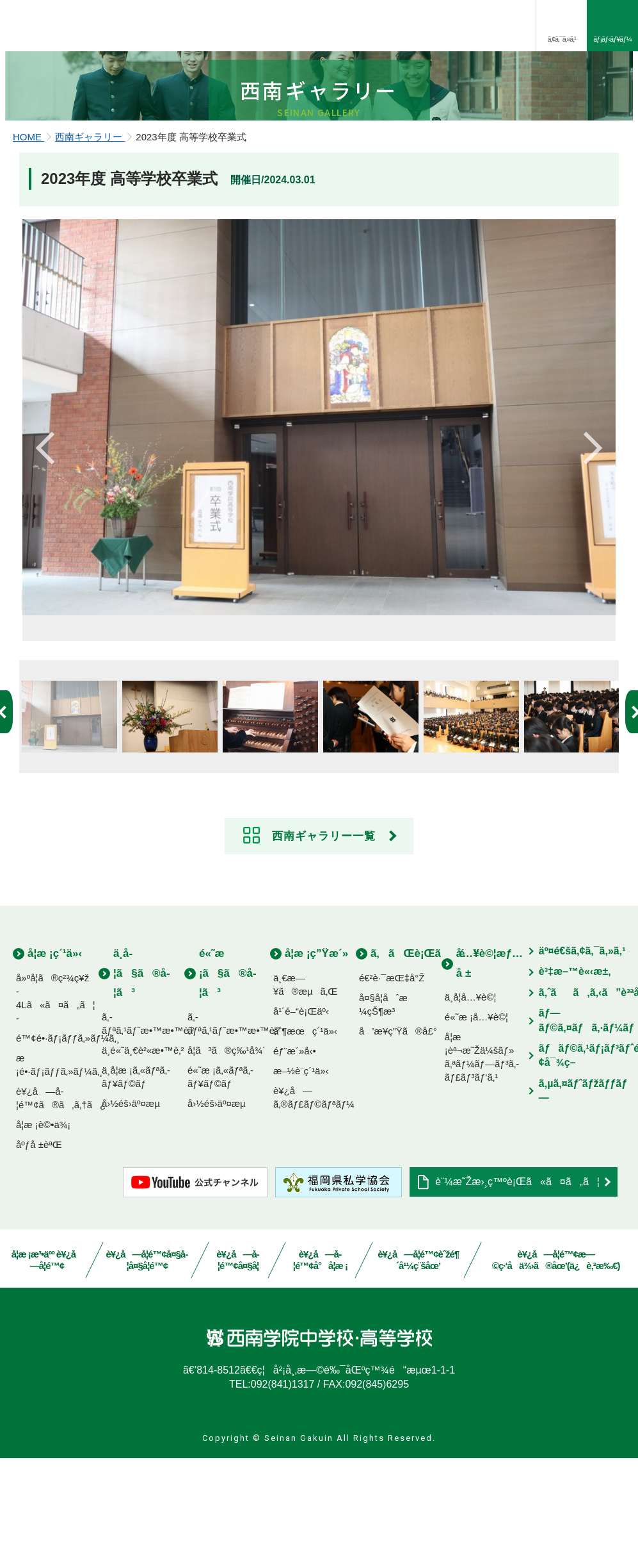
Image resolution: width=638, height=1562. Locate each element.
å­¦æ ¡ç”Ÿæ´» (316, 1057)
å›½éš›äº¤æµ (135, 1207)
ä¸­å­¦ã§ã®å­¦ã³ (141, 1076)
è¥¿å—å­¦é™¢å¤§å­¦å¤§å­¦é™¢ (147, 1363)
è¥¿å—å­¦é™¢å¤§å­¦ (238, 1363)
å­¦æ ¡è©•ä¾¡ (43, 1228)
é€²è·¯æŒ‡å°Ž (392, 1081)
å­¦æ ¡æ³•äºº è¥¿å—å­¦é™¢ (47, 1363)
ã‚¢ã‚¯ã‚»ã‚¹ (561, 39)
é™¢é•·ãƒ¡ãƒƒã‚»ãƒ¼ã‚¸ (68, 1141)
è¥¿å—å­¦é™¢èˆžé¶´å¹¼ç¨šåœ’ (418, 1363)
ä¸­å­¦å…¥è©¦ (471, 1100)
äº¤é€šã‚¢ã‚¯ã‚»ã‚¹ (582, 1054)
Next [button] (590, 543)
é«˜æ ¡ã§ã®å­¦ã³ (228, 1076)
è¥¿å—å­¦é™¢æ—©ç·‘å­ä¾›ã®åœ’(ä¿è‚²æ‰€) (555, 1363)
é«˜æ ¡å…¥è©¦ (476, 1120)
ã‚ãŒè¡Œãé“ (425, 1057)
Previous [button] (48, 543)
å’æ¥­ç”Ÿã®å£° (398, 1134)
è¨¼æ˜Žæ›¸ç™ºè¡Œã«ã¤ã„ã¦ (517, 1285)
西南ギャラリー (90, 237)
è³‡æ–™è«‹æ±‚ (575, 1075)
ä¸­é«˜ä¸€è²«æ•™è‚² (143, 1154)
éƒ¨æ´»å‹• (294, 1154)
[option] (319, 531)
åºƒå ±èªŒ (39, 1248)
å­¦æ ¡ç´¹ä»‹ (55, 1057)
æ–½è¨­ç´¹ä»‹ (301, 1174)
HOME (28, 237)
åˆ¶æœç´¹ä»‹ (305, 1134)
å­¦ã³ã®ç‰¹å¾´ (226, 1154)
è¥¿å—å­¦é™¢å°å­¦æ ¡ (320, 1363)
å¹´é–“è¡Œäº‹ (301, 1114)
